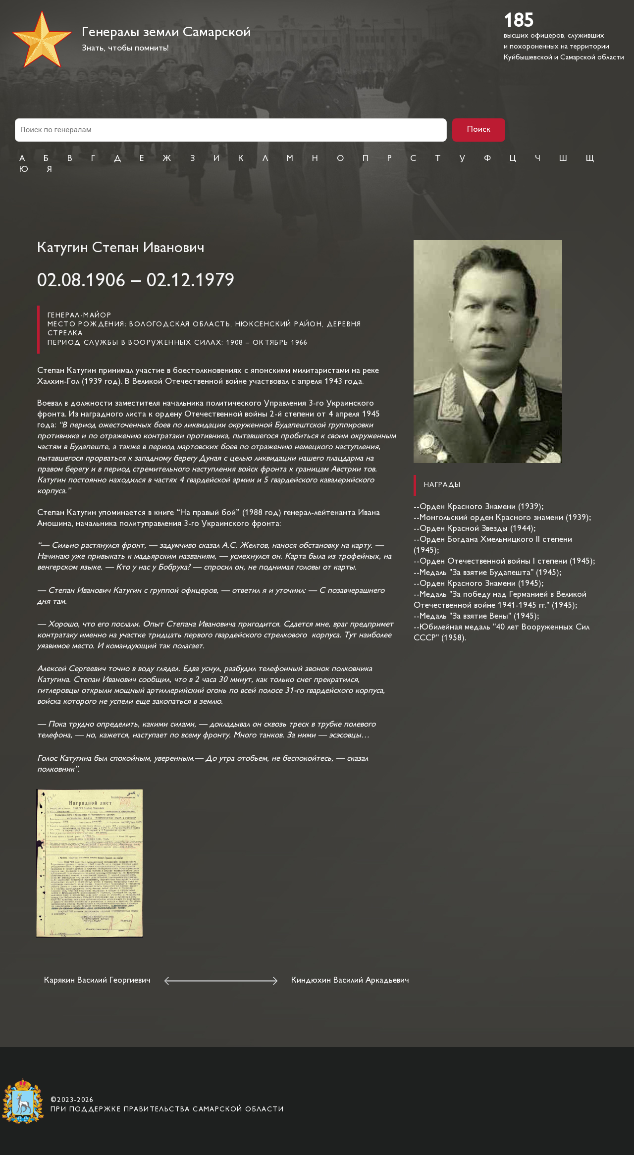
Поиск (478, 130)
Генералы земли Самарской (166, 33)
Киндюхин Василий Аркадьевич (350, 981)
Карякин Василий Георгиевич (97, 981)
